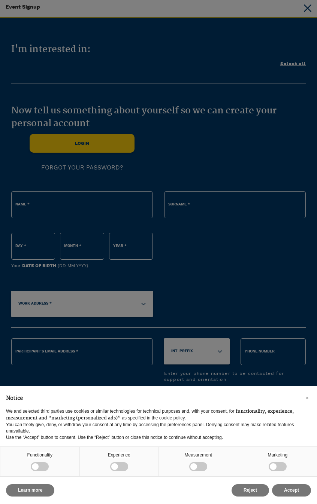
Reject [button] (250, 490)
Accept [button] (291, 490)
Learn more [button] (30, 490)
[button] (307, 398)
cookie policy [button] (172, 418)
